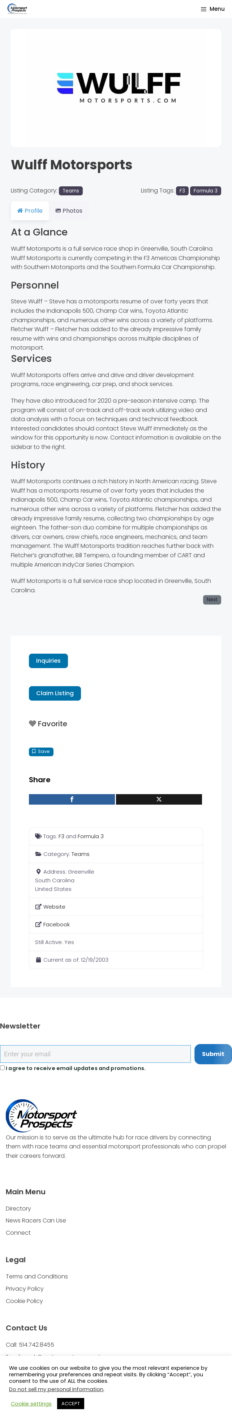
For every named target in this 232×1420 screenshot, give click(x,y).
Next (212, 599)
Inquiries (48, 661)
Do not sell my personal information (56, 1389)
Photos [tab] (73, 211)
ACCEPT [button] (70, 1403)
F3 (182, 190)
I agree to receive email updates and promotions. (73, 1068)
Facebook (56, 924)
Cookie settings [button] (31, 1403)
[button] (26, 88)
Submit (213, 1054)
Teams (71, 190)
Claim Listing (55, 693)
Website (54, 906)
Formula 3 (206, 190)
